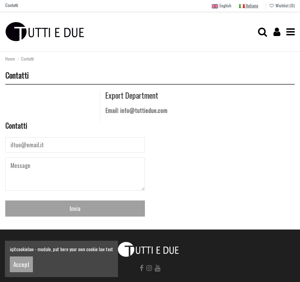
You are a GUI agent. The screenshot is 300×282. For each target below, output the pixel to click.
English (221, 6)
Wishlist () (282, 5)
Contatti (11, 5)
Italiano (248, 5)
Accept (21, 264)
